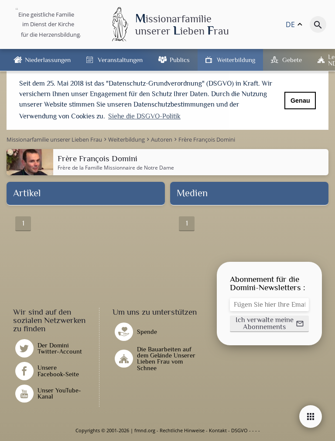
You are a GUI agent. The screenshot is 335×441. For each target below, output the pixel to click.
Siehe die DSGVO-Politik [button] (144, 116)
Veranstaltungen (120, 59)
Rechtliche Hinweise (182, 430)
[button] (269, 324)
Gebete (292, 59)
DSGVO (239, 430)
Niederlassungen (48, 59)
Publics (180, 59)
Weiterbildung (236, 59)
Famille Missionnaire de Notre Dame (129, 167)
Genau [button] (300, 100)
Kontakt (218, 430)
